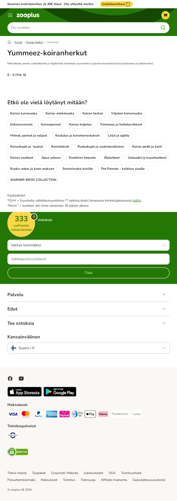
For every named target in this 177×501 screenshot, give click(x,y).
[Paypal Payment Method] (38, 414)
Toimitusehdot (131, 473)
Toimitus (69, 480)
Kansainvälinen (23, 337)
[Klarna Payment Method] (103, 414)
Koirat (18, 42)
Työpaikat (39, 473)
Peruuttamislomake (21, 480)
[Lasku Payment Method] (137, 414)
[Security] (17, 452)
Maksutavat (49, 480)
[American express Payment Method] (51, 414)
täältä (137, 200)
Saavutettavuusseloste (149, 480)
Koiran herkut (34, 42)
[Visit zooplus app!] (24, 395)
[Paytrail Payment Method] (64, 414)
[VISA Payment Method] (12, 414)
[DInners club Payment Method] (77, 414)
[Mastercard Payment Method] (25, 414)
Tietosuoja (88, 480)
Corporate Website (64, 473)
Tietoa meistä (17, 473)
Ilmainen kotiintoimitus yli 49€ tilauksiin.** (39, 4)
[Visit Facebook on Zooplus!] (10, 378)
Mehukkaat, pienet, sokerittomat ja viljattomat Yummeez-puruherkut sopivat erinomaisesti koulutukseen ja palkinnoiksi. (80, 63)
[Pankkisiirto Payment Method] (120, 414)
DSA (112, 473)
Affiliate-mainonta (114, 480)
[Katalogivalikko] (10, 15)
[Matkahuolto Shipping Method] (12, 436)
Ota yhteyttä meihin (79, 4)
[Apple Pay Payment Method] (90, 414)
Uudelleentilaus (116, 4)
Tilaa (88, 273)
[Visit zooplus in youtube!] (21, 378)
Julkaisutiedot (93, 473)
